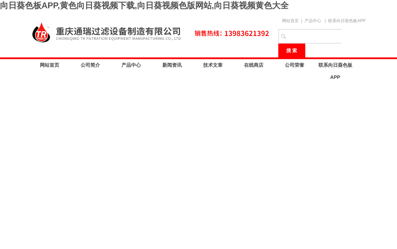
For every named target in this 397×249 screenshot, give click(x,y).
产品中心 (313, 20)
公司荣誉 (294, 65)
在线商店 (253, 65)
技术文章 (213, 65)
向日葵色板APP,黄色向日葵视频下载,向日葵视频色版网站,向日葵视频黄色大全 (144, 5)
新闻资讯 (172, 65)
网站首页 (290, 20)
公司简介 (90, 65)
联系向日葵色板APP (347, 20)
